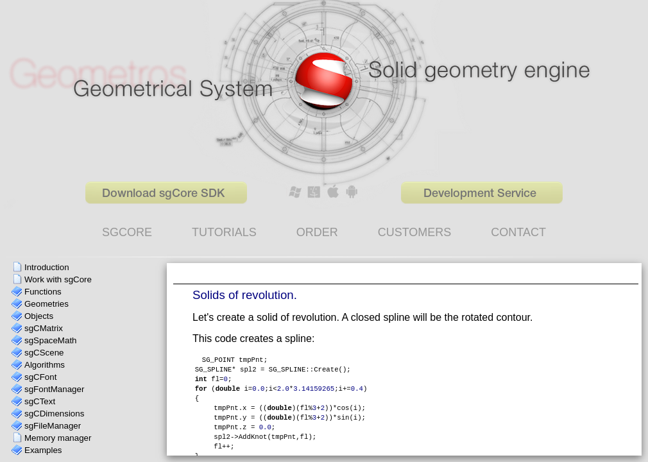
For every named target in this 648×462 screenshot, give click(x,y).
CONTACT (518, 232)
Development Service (479, 194)
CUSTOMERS (415, 232)
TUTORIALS (224, 232)
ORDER (317, 232)
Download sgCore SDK (163, 194)
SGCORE (127, 232)
